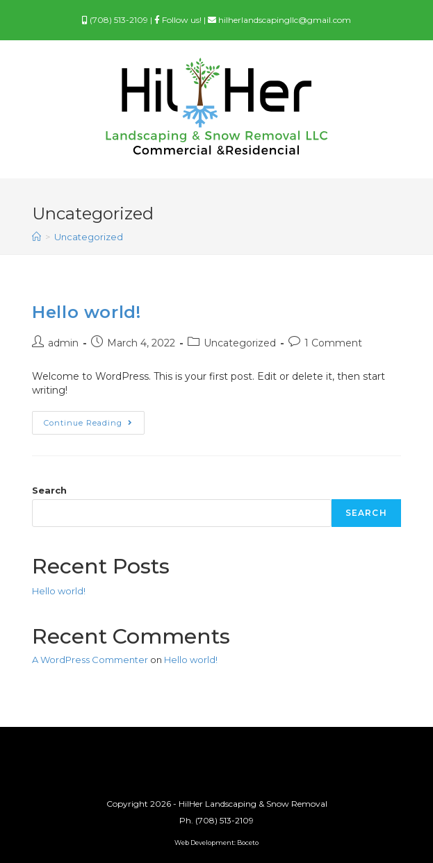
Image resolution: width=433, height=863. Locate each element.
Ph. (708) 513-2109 (216, 820)
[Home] (36, 236)
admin (63, 343)
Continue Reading (94, 426)
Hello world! (86, 312)
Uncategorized (240, 343)
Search (49, 490)
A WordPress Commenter (90, 659)
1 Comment (333, 343)
